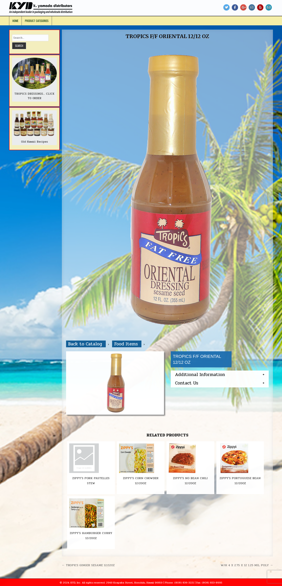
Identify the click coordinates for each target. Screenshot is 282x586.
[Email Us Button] (269, 7)
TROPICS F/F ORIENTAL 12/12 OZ (167, 36)
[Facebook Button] (235, 7)
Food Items (126, 344)
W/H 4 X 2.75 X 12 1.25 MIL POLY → (247, 565)
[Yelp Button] (260, 7)
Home (15, 21)
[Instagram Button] (252, 7)
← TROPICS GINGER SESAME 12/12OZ (88, 565)
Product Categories (37, 21)
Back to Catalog (86, 344)
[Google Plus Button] (243, 7)
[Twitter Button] (226, 7)
